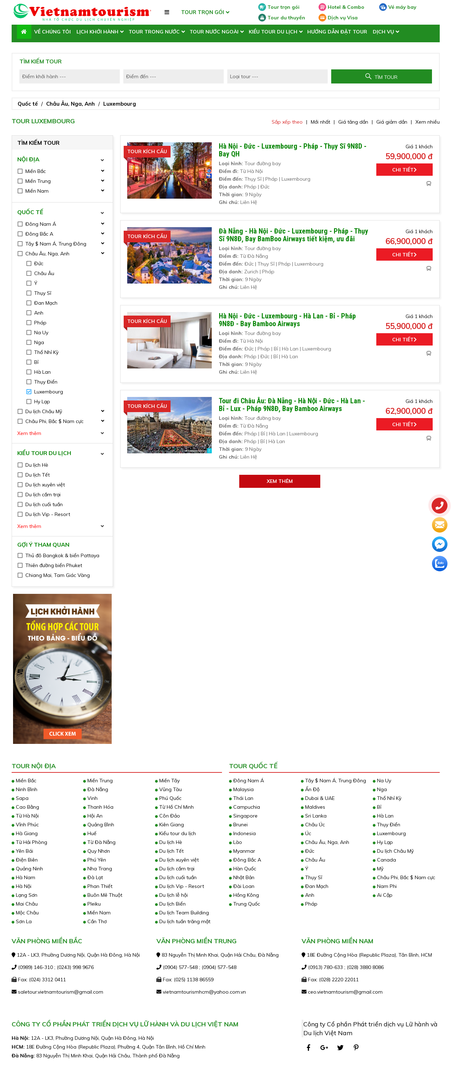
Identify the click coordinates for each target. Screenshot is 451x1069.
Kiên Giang (169, 824)
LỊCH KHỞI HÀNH (97, 32)
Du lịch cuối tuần (176, 877)
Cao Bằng (25, 807)
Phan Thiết (97, 886)
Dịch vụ (383, 32)
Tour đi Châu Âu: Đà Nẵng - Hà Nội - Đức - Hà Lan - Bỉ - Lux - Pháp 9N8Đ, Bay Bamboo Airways (292, 405)
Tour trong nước (154, 32)
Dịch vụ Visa (338, 17)
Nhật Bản (241, 877)
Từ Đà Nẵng (99, 842)
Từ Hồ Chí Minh (174, 807)
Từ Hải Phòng (29, 842)
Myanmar (242, 851)
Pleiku (92, 904)
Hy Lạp (383, 842)
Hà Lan (383, 816)
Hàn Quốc (242, 868)
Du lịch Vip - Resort (179, 886)
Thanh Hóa (98, 807)
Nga (380, 789)
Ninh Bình (24, 789)
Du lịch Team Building (182, 912)
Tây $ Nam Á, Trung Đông (333, 780)
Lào (235, 842)
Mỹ (378, 868)
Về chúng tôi (52, 32)
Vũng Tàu (168, 789)
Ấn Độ (310, 789)
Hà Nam (23, 877)
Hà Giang (25, 833)
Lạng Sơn (24, 895)
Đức (307, 851)
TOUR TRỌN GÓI (202, 12)
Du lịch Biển (170, 904)
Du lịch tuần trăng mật (182, 921)
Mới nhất (320, 122)
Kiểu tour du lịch (273, 32)
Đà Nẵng (95, 789)
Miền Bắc (24, 780)
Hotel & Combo (341, 7)
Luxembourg (119, 103)
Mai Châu (25, 904)
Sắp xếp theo (287, 122)
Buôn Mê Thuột (102, 895)
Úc (306, 833)
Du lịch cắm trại (174, 868)
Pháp (309, 904)
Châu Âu (313, 860)
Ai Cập (383, 895)
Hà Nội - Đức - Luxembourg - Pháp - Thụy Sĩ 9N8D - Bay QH (292, 150)
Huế (90, 833)
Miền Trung (98, 780)
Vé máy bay (397, 7)
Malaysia (241, 789)
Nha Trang (97, 868)
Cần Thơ (95, 921)
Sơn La (22, 921)
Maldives (313, 807)
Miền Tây (167, 780)
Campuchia (244, 807)
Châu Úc (313, 824)
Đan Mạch (314, 886)
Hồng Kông (244, 895)
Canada (384, 860)
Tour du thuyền (281, 17)
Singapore (243, 816)
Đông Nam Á (246, 780)
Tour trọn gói (278, 7)
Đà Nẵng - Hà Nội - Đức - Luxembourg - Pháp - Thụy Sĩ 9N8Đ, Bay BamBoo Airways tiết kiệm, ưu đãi (293, 235)
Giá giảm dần (391, 122)
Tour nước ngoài (214, 32)
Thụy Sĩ (311, 877)
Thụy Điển (386, 824)
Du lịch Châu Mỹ (393, 851)
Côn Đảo (167, 816)
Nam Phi (385, 886)
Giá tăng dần (353, 122)
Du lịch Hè (168, 842)
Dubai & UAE (318, 798)
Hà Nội (21, 886)
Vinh (90, 798)
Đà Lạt (93, 877)
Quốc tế (28, 103)
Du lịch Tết (169, 851)
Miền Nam (97, 912)
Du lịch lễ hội (171, 895)
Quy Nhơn (96, 851)
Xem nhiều (427, 122)
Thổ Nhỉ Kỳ (387, 798)
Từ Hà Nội (25, 816)
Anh (307, 895)
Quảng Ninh (27, 868)
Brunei (238, 824)
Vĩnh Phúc (25, 824)
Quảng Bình (98, 824)
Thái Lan (241, 798)
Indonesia (242, 833)
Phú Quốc (168, 798)
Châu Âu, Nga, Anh (70, 103)
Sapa (20, 798)
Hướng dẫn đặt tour (337, 32)
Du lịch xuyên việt (177, 860)
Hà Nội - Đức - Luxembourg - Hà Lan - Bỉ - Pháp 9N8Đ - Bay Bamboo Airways (287, 320)
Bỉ (377, 807)
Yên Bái (22, 851)
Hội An (93, 816)
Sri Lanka (314, 816)
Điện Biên (25, 860)
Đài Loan (241, 886)
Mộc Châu (25, 912)
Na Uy (382, 780)
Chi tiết (404, 170)
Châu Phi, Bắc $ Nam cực (404, 877)
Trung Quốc (244, 904)
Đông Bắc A (245, 860)
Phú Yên (94, 860)
